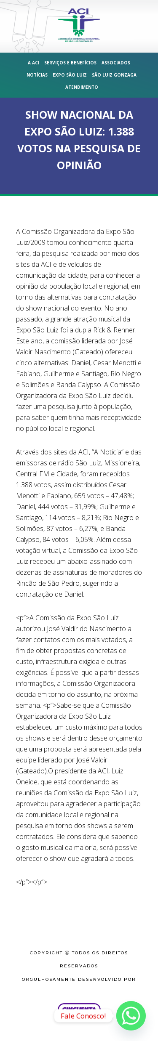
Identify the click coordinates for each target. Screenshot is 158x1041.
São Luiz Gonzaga (114, 75)
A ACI (33, 63)
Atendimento (81, 87)
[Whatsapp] (131, 1015)
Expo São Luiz (70, 75)
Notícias (37, 75)
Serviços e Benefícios (70, 63)
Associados (116, 63)
